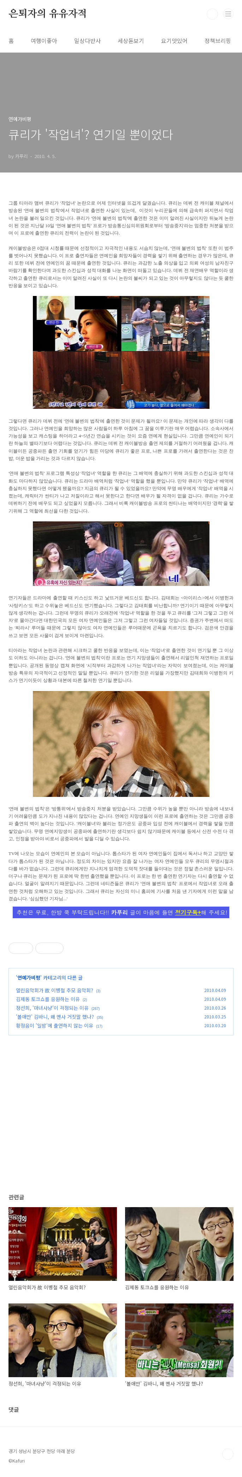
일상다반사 (87, 40)
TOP (228, 1454)
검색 (212, 14)
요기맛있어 (174, 40)
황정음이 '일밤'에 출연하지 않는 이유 (54, 1025)
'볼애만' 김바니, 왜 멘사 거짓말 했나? (55, 1016)
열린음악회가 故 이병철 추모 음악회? (54, 990)
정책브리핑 (218, 40)
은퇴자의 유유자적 (47, 14)
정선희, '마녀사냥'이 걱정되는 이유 (52, 1007)
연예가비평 (28, 977)
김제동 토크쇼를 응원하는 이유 (48, 999)
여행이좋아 (44, 40)
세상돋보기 (131, 40)
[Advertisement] (121, 1120)
